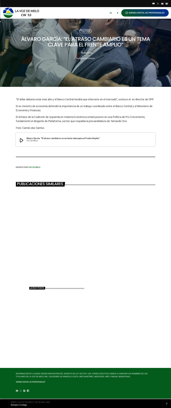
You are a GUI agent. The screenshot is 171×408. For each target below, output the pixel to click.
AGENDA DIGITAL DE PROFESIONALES (144, 13)
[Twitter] (158, 4)
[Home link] (22, 13)
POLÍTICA (85, 31)
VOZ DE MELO (34, 168)
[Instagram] (162, 4)
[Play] (117, 13)
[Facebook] (167, 4)
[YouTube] (153, 4)
